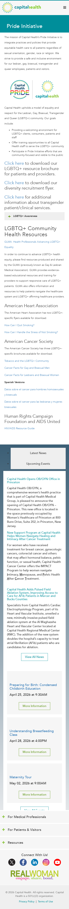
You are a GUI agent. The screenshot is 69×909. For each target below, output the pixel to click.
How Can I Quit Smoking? (19, 325)
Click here (14, 163)
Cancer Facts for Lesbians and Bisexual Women (31, 375)
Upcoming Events (38, 464)
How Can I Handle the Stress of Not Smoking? (31, 332)
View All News (34, 657)
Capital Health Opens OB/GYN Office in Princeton (33, 480)
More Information (34, 706)
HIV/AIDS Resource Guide (19, 428)
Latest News (38, 453)
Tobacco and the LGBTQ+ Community (26, 360)
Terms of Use (45, 901)
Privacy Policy (26, 901)
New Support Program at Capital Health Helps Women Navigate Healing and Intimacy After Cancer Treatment (33, 536)
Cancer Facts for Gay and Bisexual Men (27, 367)
